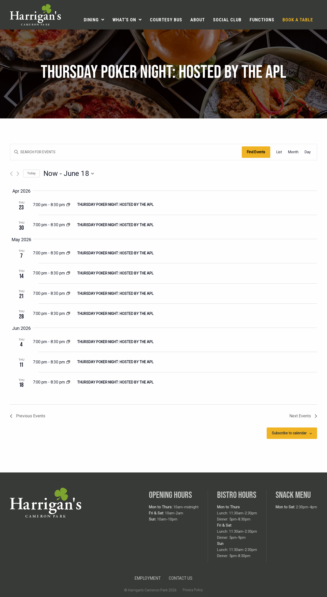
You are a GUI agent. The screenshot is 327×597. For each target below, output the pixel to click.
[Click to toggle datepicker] (69, 174)
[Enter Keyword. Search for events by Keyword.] (126, 152)
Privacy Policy (193, 590)
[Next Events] (18, 173)
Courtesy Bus (166, 19)
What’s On (124, 19)
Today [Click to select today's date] (31, 173)
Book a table (297, 19)
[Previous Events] (11, 173)
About (197, 19)
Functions (262, 19)
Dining (91, 19)
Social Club (227, 19)
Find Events (256, 152)
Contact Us (180, 578)
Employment (148, 578)
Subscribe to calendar (289, 433)
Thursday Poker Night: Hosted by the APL (115, 205)
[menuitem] (94, 20)
